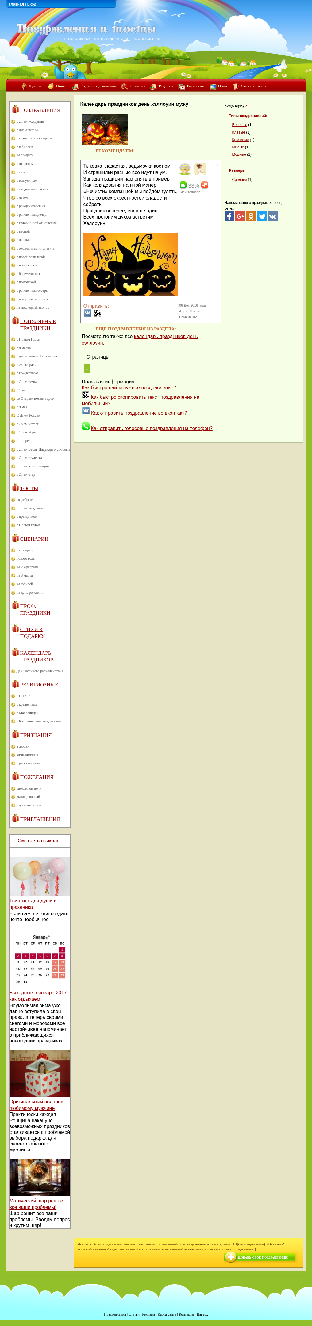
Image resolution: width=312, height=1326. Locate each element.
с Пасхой (23, 696)
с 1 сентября (26, 432)
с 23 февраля (27, 365)
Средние (239, 179)
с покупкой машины (32, 299)
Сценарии (34, 539)
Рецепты (166, 86)
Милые (238, 147)
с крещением (27, 704)
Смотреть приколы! (40, 840)
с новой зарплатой (31, 257)
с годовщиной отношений (37, 223)
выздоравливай (28, 796)
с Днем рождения (30, 508)
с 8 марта (24, 348)
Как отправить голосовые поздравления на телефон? (152, 428)
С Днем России (28, 415)
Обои (222, 86)
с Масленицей (28, 713)
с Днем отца (26, 474)
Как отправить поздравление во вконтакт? (139, 413)
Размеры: (238, 170)
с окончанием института (36, 248)
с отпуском (25, 164)
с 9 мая (22, 407)
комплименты (27, 755)
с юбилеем (25, 147)
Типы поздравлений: (248, 116)
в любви (23, 746)
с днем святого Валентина (37, 356)
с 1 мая (22, 390)
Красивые (240, 140)
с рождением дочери (32, 214)
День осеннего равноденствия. (40, 671)
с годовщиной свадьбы (34, 138)
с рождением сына (31, 206)
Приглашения (40, 819)
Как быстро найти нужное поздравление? (129, 387)
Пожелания (37, 777)
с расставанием (28, 763)
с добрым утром (29, 805)
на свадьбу (25, 155)
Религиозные (39, 685)
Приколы (137, 86)
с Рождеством (27, 373)
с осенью (24, 240)
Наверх (202, 1314)
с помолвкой (26, 282)
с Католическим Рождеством (39, 721)
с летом (22, 197)
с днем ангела (27, 130)
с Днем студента (29, 457)
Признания (36, 735)
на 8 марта (25, 575)
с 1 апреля (25, 441)
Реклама (148, 1314)
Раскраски (195, 86)
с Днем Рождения (30, 121)
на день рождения (30, 592)
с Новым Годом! (29, 339)
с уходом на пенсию (32, 189)
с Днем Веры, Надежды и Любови (43, 449)
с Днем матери (28, 424)
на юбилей (25, 584)
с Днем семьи (27, 381)
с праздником (27, 516)
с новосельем (27, 265)
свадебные (25, 499)
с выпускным (27, 180)
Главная (16, 4)
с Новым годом (28, 525)
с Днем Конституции (33, 466)
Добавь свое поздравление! (263, 1257)
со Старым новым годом (36, 398)
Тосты (29, 488)
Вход (31, 4)
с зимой (23, 172)
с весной (23, 231)
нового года (26, 558)
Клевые (238, 132)
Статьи (134, 1314)
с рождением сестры (32, 290)
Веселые (239, 125)
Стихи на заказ (253, 86)
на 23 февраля (27, 567)
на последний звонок (33, 307)
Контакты (186, 1314)
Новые (61, 86)
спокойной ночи (29, 788)
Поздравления (40, 110)
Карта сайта (167, 1314)
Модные (239, 154)
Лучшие (35, 86)
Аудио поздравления (98, 86)
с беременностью (30, 274)
